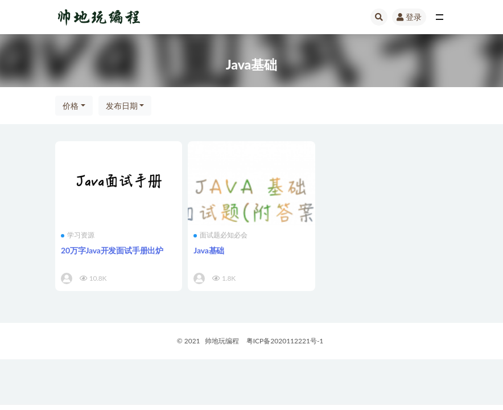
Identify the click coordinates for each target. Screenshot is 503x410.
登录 (409, 17)
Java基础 (208, 250)
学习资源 (77, 235)
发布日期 (122, 105)
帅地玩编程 (222, 341)
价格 (71, 105)
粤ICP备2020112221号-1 (285, 341)
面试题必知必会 (220, 235)
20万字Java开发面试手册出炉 (112, 250)
